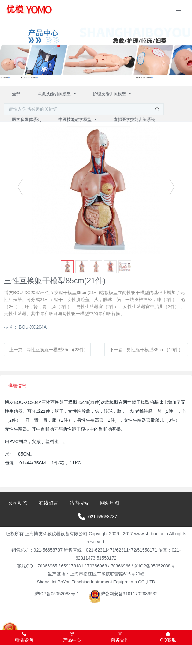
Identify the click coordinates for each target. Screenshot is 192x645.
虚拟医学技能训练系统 (134, 119)
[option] (96, 190)
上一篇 (47, 349)
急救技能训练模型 (55, 94)
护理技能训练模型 (110, 94)
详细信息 (17, 385)
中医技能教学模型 (75, 119)
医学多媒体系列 (26, 119)
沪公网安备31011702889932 (123, 593)
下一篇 (145, 349)
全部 (16, 94)
